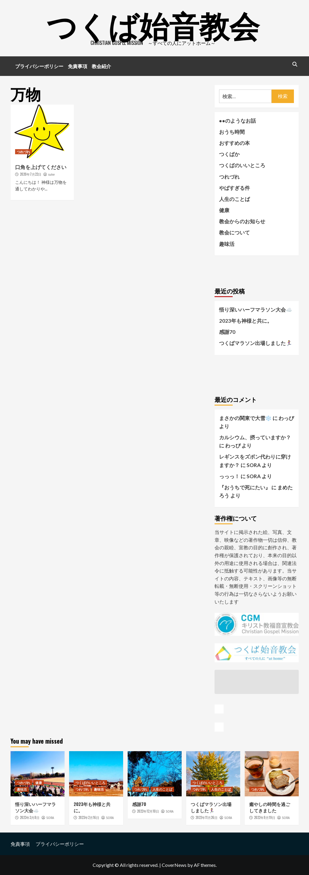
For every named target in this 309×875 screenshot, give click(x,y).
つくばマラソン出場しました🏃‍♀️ (255, 343)
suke (51, 174)
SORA (50, 818)
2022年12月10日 (148, 811)
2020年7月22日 (30, 174)
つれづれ (23, 151)
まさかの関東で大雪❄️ (245, 418)
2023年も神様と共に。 (245, 321)
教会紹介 (101, 66)
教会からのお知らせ (242, 221)
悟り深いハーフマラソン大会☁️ (255, 309)
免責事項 (77, 66)
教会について (234, 232)
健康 (224, 210)
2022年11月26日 (207, 817)
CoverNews (174, 865)
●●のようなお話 (237, 121)
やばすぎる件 (234, 188)
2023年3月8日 (30, 817)
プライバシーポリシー (39, 66)
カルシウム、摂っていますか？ (255, 437)
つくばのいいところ (242, 165)
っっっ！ (229, 476)
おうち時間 (232, 132)
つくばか (229, 154)
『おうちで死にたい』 (244, 487)
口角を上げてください (40, 167)
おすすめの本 (234, 143)
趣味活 (226, 244)
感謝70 (227, 332)
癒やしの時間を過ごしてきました (269, 807)
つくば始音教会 (153, 24)
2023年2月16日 (88, 817)
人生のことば (234, 199)
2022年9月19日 (264, 817)
